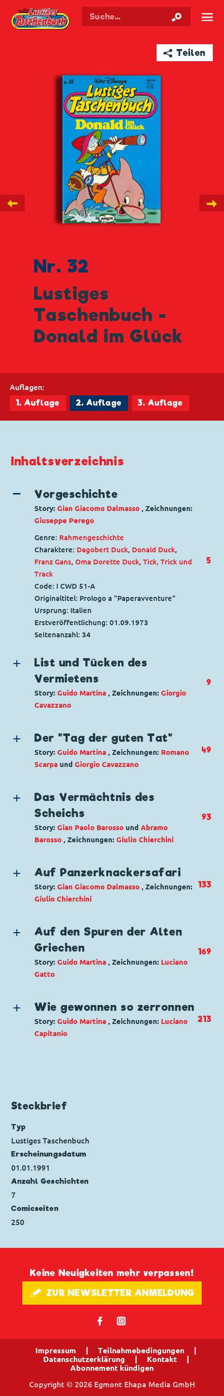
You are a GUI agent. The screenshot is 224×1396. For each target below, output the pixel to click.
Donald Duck (153, 549)
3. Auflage (160, 403)
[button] (104, 506)
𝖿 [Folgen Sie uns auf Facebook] (100, 1320)
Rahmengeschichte (91, 537)
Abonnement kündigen (112, 1367)
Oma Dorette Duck (107, 562)
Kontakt (162, 1359)
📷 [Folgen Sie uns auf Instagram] (121, 1320)
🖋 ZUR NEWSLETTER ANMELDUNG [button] (112, 1293)
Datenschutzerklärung (84, 1359)
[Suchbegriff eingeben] (136, 16)
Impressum (55, 1350)
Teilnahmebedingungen (141, 1350)
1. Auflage (38, 403)
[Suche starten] (176, 16)
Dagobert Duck (102, 549)
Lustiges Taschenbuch (41, 19)
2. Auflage (99, 403)
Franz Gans (52, 562)
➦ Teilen (184, 53)
